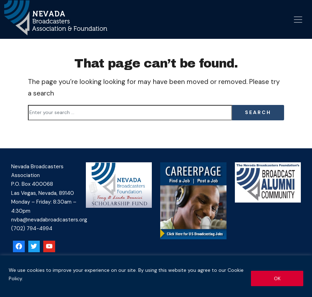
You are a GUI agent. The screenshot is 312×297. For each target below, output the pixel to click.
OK (277, 278)
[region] (156, 276)
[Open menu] (298, 20)
